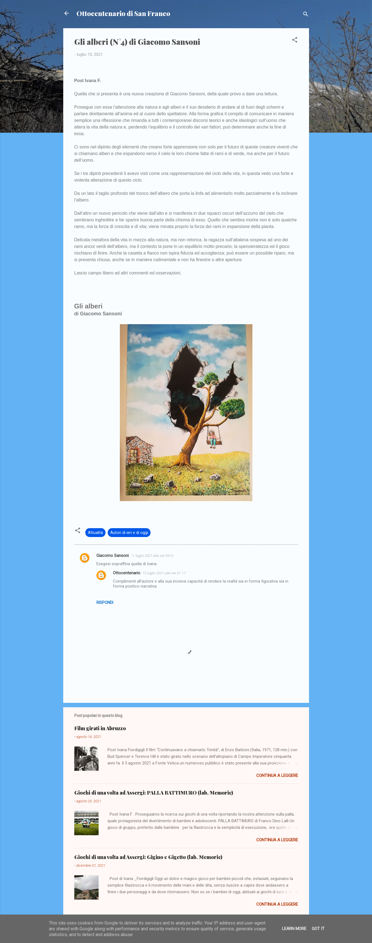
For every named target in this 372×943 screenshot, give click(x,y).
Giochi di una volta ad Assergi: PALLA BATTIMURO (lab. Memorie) (153, 792)
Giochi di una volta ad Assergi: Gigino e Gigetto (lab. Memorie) (148, 857)
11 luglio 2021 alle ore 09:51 (152, 556)
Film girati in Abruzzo (100, 728)
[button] (294, 40)
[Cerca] (305, 15)
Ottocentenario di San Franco (123, 13)
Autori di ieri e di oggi (129, 532)
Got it (318, 928)
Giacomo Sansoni (112, 555)
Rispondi (104, 602)
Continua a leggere (277, 775)
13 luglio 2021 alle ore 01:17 (164, 573)
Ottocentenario (126, 572)
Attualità (95, 532)
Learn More (294, 928)
